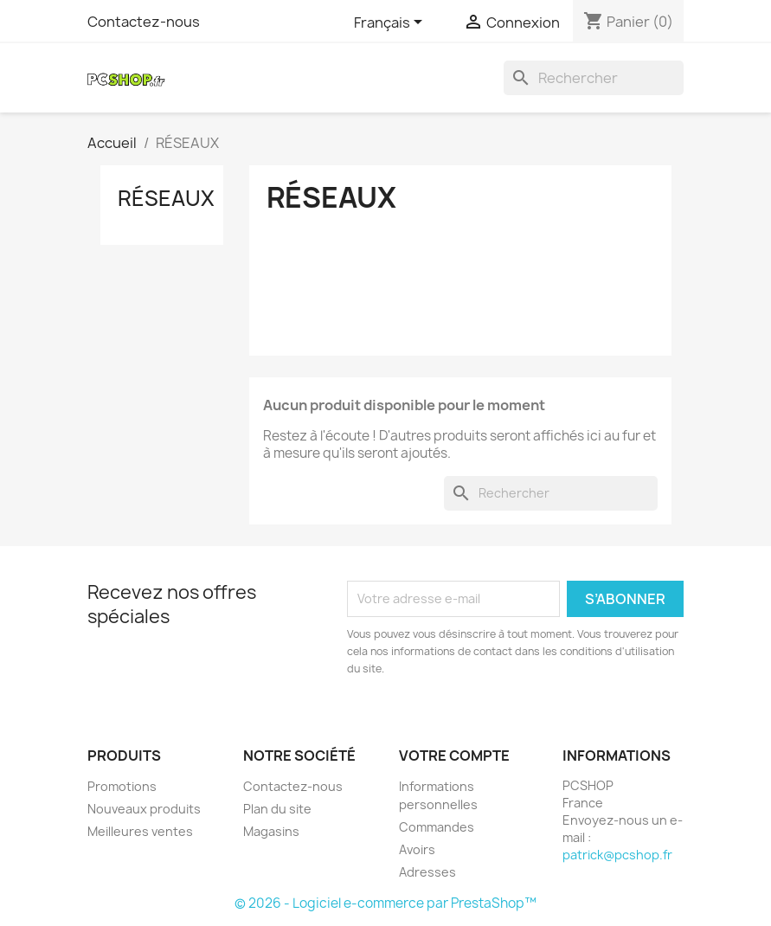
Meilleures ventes (140, 831)
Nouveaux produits (144, 809)
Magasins (271, 831)
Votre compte (454, 755)
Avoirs (417, 849)
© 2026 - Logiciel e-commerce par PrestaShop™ (385, 903)
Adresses (427, 872)
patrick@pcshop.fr (617, 854)
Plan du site (277, 809)
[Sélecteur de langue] (391, 23)
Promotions (122, 786)
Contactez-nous (143, 21)
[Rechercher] (594, 78)
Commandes (436, 827)
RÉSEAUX (166, 198)
